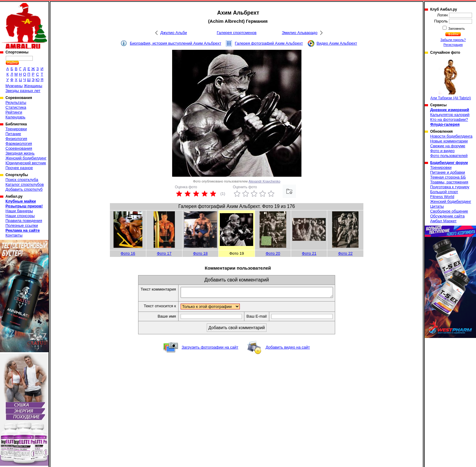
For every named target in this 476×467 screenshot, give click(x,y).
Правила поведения (23, 220)
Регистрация (453, 44)
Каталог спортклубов (24, 184)
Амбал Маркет (443, 221)
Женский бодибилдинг (25, 158)
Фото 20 (273, 253)
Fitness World (442, 196)
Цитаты (437, 206)
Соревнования (18, 148)
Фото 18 (200, 253)
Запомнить (456, 28)
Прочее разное (19, 167)
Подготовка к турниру (449, 187)
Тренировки (16, 129)
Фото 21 (309, 253)
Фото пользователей (448, 155)
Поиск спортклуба (21, 179)
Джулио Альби (173, 32)
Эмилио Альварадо (299, 32)
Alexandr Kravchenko (264, 181)
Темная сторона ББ (448, 177)
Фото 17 (164, 253)
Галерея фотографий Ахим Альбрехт (269, 43)
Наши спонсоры (20, 215)
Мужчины (14, 86)
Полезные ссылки (21, 225)
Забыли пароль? (453, 40)
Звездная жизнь (20, 153)
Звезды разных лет (22, 90)
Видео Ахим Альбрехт (337, 43)
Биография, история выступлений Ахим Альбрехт (175, 43)
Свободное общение (449, 211)
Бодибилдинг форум (449, 163)
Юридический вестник (25, 163)
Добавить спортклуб (23, 189)
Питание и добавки (447, 172)
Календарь (15, 117)
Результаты (15, 102)
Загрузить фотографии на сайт (210, 349)
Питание (13, 133)
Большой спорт (444, 191)
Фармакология (18, 143)
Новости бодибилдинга (451, 136)
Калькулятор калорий (450, 114)
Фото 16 (128, 253)
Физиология (16, 138)
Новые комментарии (449, 141)
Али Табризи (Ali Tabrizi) (450, 79)
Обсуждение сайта (447, 216)
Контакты (13, 235)
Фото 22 (345, 253)
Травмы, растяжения (449, 182)
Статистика (15, 107)
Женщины (33, 86)
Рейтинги (13, 112)
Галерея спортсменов (237, 32)
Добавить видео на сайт (288, 349)
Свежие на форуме (447, 146)
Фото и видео (442, 150)
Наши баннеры (19, 211)
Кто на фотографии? (449, 119)
